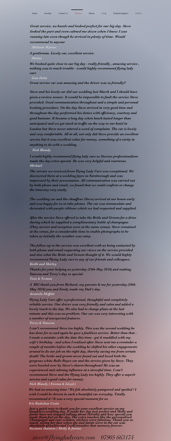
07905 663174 (117, 437)
